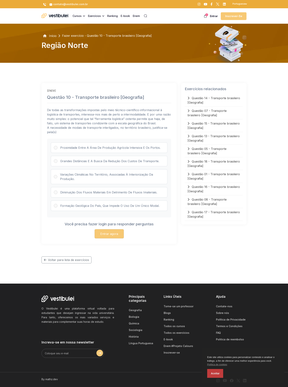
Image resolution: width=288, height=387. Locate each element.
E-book (168, 339)
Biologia (134, 316)
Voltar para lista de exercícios (66, 260)
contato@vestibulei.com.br (68, 4)
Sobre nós (222, 312)
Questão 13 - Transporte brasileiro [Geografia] (214, 138)
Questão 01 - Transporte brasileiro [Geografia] (214, 176)
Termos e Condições (229, 326)
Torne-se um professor (178, 306)
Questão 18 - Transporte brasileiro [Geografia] (214, 164)
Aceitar (215, 373)
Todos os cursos (174, 326)
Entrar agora (109, 234)
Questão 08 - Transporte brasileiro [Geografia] (207, 202)
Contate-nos (224, 306)
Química (134, 323)
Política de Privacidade (231, 319)
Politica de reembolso (230, 339)
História (134, 336)
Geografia (135, 310)
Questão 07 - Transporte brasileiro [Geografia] (207, 113)
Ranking (169, 319)
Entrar (214, 16)
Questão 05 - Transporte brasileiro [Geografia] (207, 151)
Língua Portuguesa (141, 343)
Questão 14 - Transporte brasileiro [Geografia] (214, 100)
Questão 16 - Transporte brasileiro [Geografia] (214, 189)
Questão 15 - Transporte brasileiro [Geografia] (214, 126)
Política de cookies (217, 364)
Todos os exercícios (176, 332)
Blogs (167, 312)
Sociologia (135, 330)
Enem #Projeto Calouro (178, 346)
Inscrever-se (233, 16)
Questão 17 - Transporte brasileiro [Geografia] (214, 214)
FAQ (218, 332)
